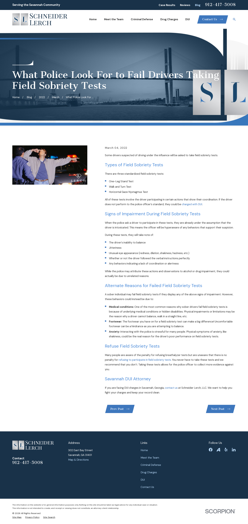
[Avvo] (218, 449)
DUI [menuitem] (187, 19)
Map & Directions (78, 459)
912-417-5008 (220, 4)
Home (144, 450)
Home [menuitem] (93, 19)
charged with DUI (192, 204)
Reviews (185, 5)
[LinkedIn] (234, 449)
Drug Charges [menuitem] (169, 19)
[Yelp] (226, 449)
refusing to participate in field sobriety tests (145, 360)
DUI (143, 479)
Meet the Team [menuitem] (114, 19)
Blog (197, 5)
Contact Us (147, 487)
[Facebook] (210, 449)
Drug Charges (149, 472)
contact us (171, 387)
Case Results (167, 5)
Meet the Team (150, 457)
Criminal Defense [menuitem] (142, 19)
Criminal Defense (151, 465)
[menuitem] (17, 517)
